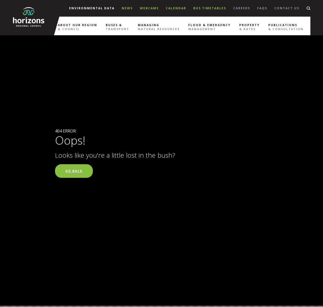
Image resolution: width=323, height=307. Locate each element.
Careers (241, 8)
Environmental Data (92, 8)
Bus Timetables (209, 8)
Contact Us (286, 8)
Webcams (149, 8)
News (127, 8)
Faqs (262, 8)
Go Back (74, 171)
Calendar (176, 8)
